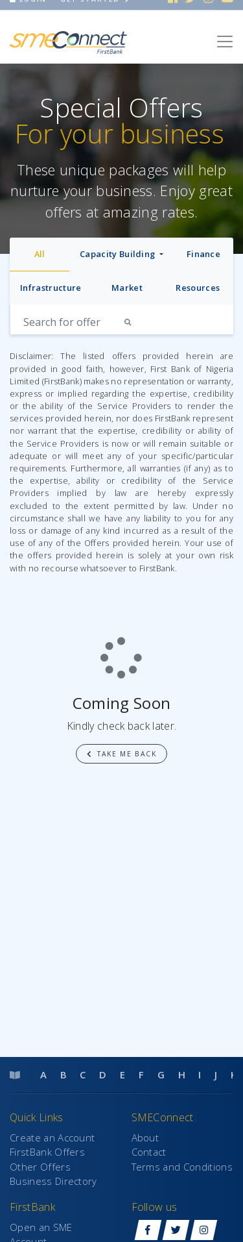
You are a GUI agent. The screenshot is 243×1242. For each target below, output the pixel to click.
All (39, 254)
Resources (198, 287)
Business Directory (53, 1180)
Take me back (122, 753)
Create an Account (52, 1137)
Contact (149, 1151)
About (145, 1137)
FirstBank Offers (47, 1151)
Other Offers (40, 1166)
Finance (203, 254)
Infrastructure (50, 287)
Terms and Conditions (182, 1166)
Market (127, 287)
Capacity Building (118, 254)
